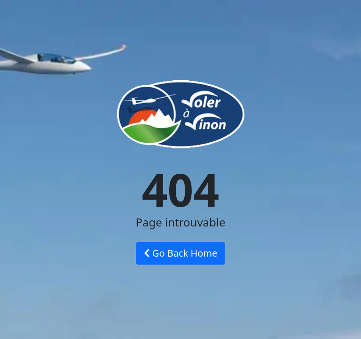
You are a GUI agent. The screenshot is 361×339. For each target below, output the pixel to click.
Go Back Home (181, 253)
